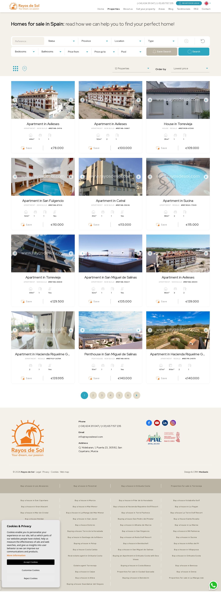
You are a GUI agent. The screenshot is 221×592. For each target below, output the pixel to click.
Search (194, 52)
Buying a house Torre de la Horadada (85, 532)
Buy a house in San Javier (85, 519)
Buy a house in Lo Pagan (186, 507)
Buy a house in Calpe (85, 572)
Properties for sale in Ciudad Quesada (135, 572)
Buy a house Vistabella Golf (186, 501)
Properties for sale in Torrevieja (186, 487)
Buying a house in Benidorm (135, 578)
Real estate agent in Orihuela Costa (85, 556)
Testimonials (183, 8)
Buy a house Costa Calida (85, 550)
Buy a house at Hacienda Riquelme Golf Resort (135, 507)
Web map (64, 472)
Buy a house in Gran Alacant (34, 507)
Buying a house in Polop (85, 544)
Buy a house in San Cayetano (34, 501)
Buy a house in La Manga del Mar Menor (85, 513)
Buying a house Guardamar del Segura (85, 585)
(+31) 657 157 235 (165, 3)
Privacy (46, 472)
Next (72, 100)
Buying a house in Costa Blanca (136, 566)
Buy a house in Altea (85, 578)
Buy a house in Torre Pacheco (135, 513)
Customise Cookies (30, 569)
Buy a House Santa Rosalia (186, 519)
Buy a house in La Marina (186, 526)
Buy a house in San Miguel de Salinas (136, 550)
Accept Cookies (31, 561)
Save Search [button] (162, 52)
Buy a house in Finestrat (85, 487)
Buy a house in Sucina (186, 538)
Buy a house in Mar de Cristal (34, 513)
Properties (114, 8)
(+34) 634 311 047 (146, 3)
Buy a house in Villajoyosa (186, 550)
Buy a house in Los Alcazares (34, 487)
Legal (38, 472)
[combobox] (61, 41)
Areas (162, 8)
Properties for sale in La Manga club (186, 578)
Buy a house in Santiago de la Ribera (85, 538)
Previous (14, 100)
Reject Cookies (30, 578)
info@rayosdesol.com (91, 437)
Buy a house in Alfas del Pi (186, 544)
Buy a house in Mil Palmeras (186, 532)
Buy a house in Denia (186, 572)
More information (16, 554)
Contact (206, 8)
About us (128, 8)
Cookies (54, 472)
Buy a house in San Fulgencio (136, 532)
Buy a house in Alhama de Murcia (136, 526)
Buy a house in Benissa (186, 566)
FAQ (196, 8)
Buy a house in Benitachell (136, 544)
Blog (171, 8)
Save (26, 148)
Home (101, 8)
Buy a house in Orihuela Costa (135, 487)
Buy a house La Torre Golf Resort (186, 513)
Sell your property (145, 8)
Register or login (189, 3)
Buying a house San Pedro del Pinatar (136, 519)
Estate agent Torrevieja (85, 566)
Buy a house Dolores (85, 526)
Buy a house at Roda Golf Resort (136, 538)
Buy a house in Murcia (85, 501)
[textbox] (62, 41)
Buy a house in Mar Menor (85, 507)
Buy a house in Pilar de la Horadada (136, 501)
